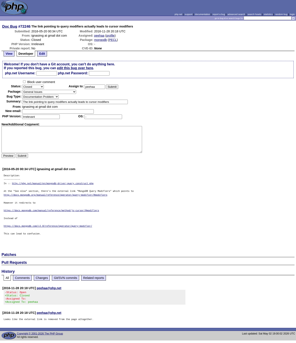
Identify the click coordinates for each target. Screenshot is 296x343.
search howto (254, 14)
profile (110, 35)
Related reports (93, 278)
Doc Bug (9, 26)
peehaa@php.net (49, 288)
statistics (268, 14)
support (188, 14)
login (292, 14)
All (7, 278)
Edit (42, 53)
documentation (202, 14)
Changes (42, 278)
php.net (178, 14)
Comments (22, 278)
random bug (281, 14)
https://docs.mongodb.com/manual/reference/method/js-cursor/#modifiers (51, 210)
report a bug (219, 14)
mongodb (100, 40)
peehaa (99, 35)
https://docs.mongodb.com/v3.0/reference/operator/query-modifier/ (48, 225)
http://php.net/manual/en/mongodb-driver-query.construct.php (53, 183)
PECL (113, 40)
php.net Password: (73, 73)
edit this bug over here (75, 68)
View (9, 53)
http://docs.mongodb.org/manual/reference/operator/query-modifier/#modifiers (55, 194)
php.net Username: (20, 73)
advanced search (236, 14)
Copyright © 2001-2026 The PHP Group (40, 336)
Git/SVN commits (65, 278)
